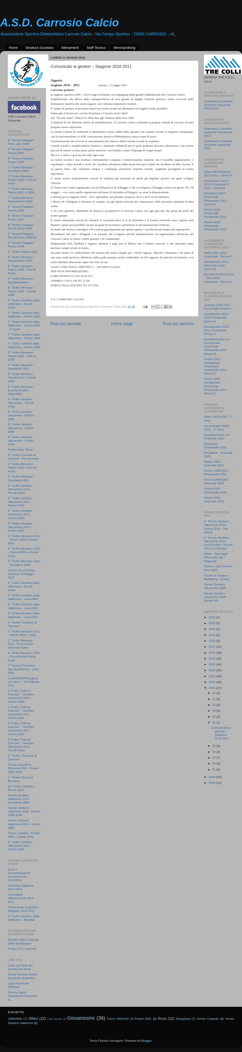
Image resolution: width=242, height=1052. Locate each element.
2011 (212, 682)
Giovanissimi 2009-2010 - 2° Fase (217, 427)
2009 (212, 777)
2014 (212, 664)
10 (214, 705)
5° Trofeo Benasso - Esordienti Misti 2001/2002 (21, 390)
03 (214, 757)
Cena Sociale (54, 1019)
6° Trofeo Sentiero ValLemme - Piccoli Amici (21, 403)
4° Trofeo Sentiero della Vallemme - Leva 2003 (23, 597)
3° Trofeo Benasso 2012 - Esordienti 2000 (24, 562)
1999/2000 (15, 1018)
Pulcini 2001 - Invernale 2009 (214, 499)
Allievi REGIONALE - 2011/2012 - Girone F (218, 173)
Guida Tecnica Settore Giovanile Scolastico (23, 976)
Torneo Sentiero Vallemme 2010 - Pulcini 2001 (24, 824)
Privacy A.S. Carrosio (22, 948)
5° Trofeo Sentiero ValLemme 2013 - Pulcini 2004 (20, 502)
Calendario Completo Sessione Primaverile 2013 (218, 132)
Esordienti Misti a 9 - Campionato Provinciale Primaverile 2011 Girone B (217, 347)
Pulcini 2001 (143, 1018)
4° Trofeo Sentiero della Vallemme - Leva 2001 (23, 615)
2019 (212, 635)
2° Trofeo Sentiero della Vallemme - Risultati (23, 918)
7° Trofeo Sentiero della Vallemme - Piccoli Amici (23, 304)
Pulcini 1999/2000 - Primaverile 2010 (217, 472)
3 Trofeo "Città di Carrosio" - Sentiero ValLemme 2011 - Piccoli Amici (21, 745)
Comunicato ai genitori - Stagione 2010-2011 (24, 909)
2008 (212, 782)
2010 (212, 688)
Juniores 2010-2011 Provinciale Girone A (217, 306)
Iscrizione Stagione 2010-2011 (20, 887)
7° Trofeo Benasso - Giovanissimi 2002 (21, 199)
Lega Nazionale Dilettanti (18, 985)
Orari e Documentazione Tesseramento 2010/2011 (19, 875)
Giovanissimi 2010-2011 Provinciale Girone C (217, 330)
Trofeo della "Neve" (21, 449)
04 (214, 752)
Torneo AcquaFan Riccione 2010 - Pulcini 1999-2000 (23, 768)
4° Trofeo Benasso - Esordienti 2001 (21, 478)
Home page (122, 323)
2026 (212, 617)
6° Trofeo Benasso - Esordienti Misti (21, 280)
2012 (212, 676)
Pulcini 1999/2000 (118, 1018)
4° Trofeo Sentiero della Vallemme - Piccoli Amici (23, 586)
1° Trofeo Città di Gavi (22, 251)
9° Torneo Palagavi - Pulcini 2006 (21, 160)
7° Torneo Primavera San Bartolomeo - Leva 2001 (23, 669)
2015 (212, 658)
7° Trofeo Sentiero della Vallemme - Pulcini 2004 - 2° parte (24, 325)
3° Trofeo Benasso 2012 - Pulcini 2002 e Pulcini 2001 (24, 539)
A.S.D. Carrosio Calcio (59, 22)
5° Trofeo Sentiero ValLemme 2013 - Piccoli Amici (20, 489)
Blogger (146, 1040)
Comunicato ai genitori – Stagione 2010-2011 (221, 733)
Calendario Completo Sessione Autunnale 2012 (218, 144)
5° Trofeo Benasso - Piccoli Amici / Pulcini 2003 (22, 377)
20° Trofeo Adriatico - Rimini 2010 (22, 788)
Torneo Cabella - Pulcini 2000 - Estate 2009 (24, 834)
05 (214, 746)
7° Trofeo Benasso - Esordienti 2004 (21, 169)
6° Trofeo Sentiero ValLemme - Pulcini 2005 (21, 415)
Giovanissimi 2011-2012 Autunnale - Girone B (217, 265)
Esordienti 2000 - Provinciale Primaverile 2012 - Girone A (216, 199)
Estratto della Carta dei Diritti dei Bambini (23, 941)
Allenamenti (70, 47)
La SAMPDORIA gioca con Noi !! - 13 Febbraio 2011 (23, 682)
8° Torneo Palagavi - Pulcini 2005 (21, 208)
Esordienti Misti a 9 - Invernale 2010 (217, 436)
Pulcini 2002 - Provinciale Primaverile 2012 (215, 213)
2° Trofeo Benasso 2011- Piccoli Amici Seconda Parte (20, 644)
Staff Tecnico (96, 47)
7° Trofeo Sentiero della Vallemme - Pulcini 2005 (24, 314)
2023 (212, 629)
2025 (212, 623)
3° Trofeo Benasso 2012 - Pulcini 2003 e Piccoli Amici (24, 552)
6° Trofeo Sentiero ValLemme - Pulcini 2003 (21, 440)
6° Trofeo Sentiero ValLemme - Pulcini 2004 (21, 428)
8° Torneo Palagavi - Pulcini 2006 (21, 244)
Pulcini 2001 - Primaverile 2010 (215, 490)
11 (214, 699)
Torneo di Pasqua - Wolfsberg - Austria (216, 577)
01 (214, 769)
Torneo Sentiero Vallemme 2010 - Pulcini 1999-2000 (24, 811)
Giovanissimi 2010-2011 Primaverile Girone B (217, 317)
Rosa (162, 1018)
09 (214, 710)
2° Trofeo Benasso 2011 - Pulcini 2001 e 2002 (24, 633)
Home (13, 47)
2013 (212, 670)
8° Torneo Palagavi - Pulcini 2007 (21, 217)
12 (214, 693)
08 (214, 716)
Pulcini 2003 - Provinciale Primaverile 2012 (215, 226)
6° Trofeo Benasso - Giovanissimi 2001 (21, 258)
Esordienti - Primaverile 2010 (215, 445)
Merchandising (125, 47)
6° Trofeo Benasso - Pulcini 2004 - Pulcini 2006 (22, 291)
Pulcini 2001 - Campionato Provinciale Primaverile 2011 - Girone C (216, 366)
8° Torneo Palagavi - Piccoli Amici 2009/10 (22, 235)
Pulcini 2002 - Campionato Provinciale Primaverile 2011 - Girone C (216, 386)
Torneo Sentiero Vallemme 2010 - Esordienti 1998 (19, 799)
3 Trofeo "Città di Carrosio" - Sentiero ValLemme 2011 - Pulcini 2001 (21, 712)
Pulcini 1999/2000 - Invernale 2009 (217, 481)
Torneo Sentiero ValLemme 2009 (215, 586)
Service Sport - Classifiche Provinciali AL (22, 996)
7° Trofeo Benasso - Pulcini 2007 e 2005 (21, 190)
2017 (212, 646)
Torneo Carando (208, 1018)
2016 (212, 652)
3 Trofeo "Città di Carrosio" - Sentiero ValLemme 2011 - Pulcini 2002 (21, 729)
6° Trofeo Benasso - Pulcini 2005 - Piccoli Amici (22, 269)
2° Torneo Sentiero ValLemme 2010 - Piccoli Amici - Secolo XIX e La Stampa (218, 543)
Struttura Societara (40, 47)
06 (214, 722)
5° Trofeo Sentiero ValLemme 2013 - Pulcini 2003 (20, 514)
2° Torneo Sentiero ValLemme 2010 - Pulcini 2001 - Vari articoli (216, 527)
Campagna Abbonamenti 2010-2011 (21, 898)
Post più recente (65, 323)
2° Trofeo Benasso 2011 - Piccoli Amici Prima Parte (24, 656)
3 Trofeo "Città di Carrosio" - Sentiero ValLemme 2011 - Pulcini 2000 (21, 696)
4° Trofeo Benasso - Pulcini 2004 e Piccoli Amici (22, 467)
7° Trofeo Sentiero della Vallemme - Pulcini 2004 (24, 336)
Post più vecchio (178, 323)
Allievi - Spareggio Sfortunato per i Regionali (216, 557)
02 (214, 763)
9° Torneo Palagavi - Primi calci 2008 (21, 142)
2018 (212, 641)
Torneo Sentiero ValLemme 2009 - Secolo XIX (216, 597)
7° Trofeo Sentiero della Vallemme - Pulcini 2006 (24, 345)
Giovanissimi (81, 1018)
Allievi (33, 1018)
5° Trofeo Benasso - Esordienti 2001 (21, 366)
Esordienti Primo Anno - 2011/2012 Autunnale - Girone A (219, 278)
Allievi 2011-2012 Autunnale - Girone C (218, 254)
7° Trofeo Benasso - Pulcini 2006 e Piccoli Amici (22, 180)
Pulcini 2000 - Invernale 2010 (214, 463)
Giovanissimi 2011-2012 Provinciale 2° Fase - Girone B (217, 184)
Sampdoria (183, 1018)
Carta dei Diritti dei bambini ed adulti (20, 967)
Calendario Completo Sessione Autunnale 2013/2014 (218, 105)
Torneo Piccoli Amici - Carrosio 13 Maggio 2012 (22, 574)
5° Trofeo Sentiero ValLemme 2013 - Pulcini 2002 (20, 527)
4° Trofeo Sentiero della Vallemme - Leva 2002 (23, 606)
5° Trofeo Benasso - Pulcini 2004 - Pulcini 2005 (22, 356)
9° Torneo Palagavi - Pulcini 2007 (21, 151)
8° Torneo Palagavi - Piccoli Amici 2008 (21, 226)
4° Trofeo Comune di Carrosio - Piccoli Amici (23, 456)
